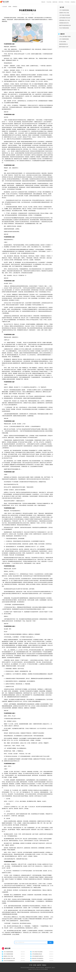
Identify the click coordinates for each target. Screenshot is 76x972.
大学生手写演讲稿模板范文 (9, 960)
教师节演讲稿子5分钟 (63, 46)
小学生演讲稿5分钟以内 (37, 954)
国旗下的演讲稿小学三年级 (9, 958)
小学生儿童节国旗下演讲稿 (65, 36)
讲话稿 (9, 6)
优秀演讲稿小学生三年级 (64, 20)
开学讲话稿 (67, 2)
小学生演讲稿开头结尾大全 (37, 956)
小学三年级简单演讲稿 (8, 951)
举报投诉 (44, 965)
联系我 (34, 965)
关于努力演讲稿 (62, 41)
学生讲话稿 (49, 2)
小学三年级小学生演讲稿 (37, 951)
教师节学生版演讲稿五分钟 (65, 25)
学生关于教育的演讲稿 (64, 27)
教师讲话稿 (55, 2)
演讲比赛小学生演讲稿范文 (37, 958)
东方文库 (5, 6)
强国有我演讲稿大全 (63, 44)
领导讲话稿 (61, 2)
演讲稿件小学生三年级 (8, 956)
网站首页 (43, 2)
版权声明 (39, 965)
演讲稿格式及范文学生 (64, 22)
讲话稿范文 (73, 2)
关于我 (30, 965)
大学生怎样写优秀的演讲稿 (37, 960)
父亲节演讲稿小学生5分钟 (64, 17)
